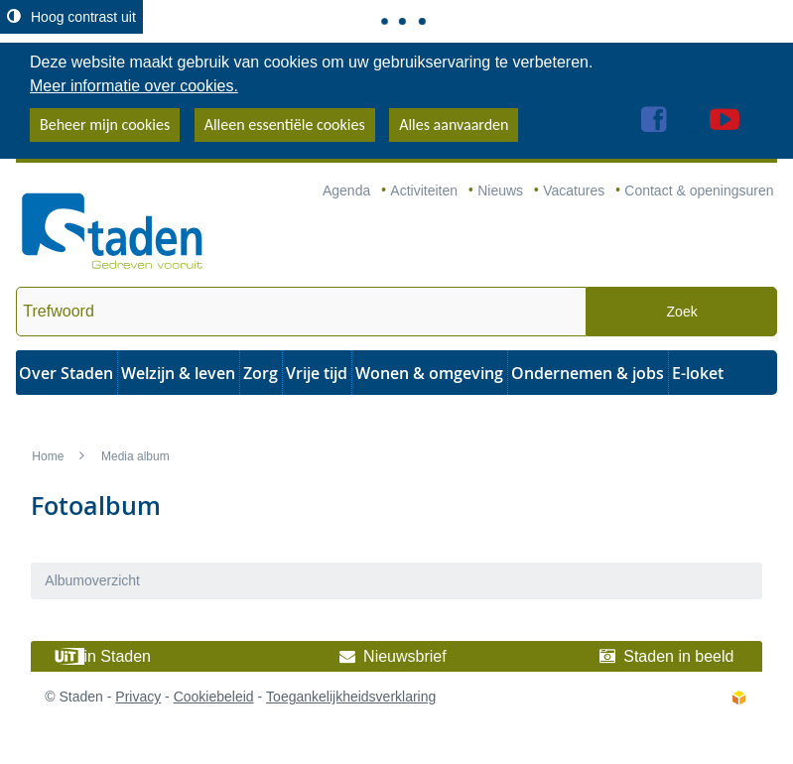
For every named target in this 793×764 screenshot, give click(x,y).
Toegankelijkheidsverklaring (351, 696)
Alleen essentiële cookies (284, 124)
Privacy (138, 696)
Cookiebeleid (214, 696)
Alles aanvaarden (453, 124)
